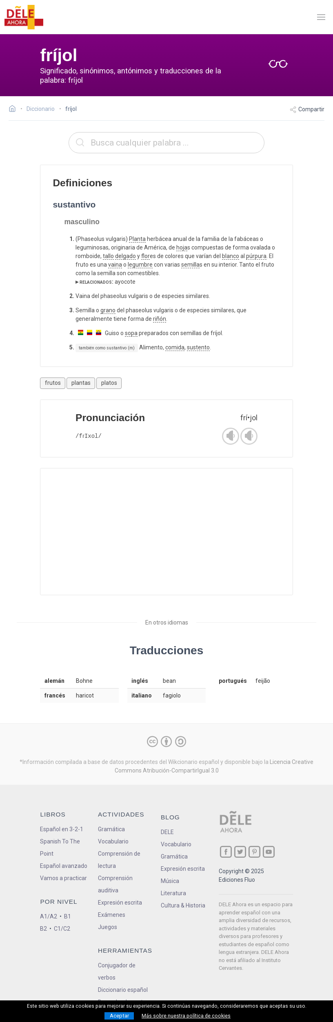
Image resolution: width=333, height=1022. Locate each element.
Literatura (173, 893)
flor (145, 256)
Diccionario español (123, 990)
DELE (167, 832)
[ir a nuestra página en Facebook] (226, 852)
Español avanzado (63, 866)
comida (174, 347)
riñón (159, 319)
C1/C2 (62, 928)
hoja (181, 247)
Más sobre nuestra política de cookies (186, 1016)
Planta (137, 239)
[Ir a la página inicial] (14, 110)
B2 (43, 928)
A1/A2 (48, 916)
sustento (198, 347)
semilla (190, 264)
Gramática (111, 829)
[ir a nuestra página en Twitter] (240, 852)
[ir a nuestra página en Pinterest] (254, 852)
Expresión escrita (120, 902)
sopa (131, 333)
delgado (125, 256)
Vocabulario (113, 841)
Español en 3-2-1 (61, 829)
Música (170, 881)
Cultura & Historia (183, 905)
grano (107, 310)
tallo (108, 256)
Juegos (107, 927)
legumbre (140, 264)
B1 (67, 916)
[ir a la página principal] (23, 17)
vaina (115, 264)
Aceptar (119, 1016)
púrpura (256, 256)
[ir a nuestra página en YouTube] (269, 852)
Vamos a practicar (63, 878)
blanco (230, 256)
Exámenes (111, 915)
